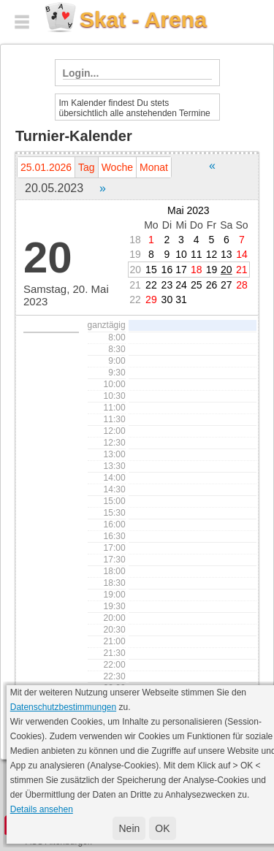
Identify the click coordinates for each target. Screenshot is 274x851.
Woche (117, 167)
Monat (154, 167)
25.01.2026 (46, 167)
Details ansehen (41, 809)
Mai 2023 (188, 210)
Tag (86, 167)
